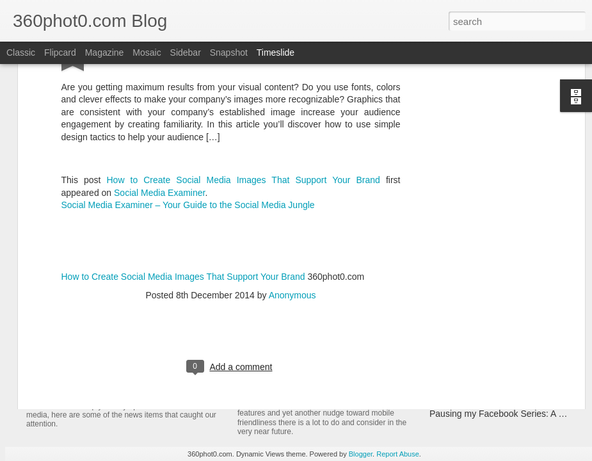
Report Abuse (397, 454)
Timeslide (275, 52)
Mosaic (146, 52)
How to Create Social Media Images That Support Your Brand (243, 81)
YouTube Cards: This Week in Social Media (173, 380)
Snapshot (229, 52)
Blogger (360, 454)
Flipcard (60, 52)
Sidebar (185, 52)
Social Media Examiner (159, 93)
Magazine (104, 52)
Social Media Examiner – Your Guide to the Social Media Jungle (188, 106)
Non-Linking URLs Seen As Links (495, 391)
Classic (20, 52)
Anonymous (292, 196)
